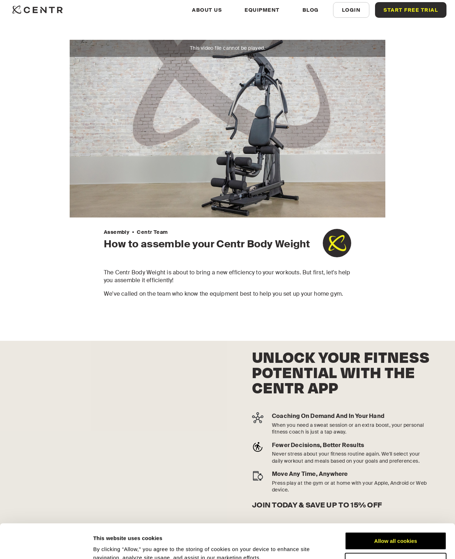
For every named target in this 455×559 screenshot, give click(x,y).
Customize (396, 529)
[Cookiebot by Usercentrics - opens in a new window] (46, 545)
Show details (109, 545)
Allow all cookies (395, 509)
